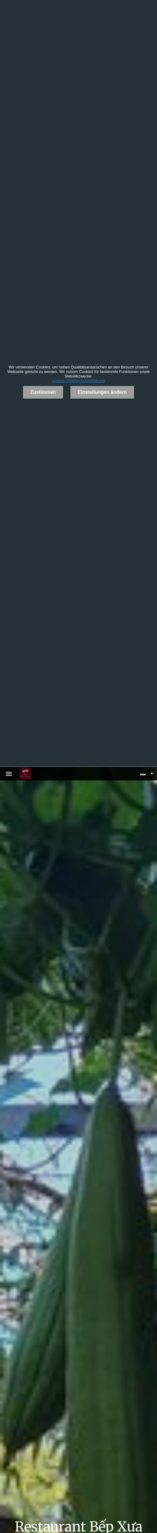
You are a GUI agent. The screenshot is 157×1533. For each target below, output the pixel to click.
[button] (146, 773)
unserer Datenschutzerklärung (78, 380)
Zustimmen (43, 392)
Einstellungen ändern (102, 392)
